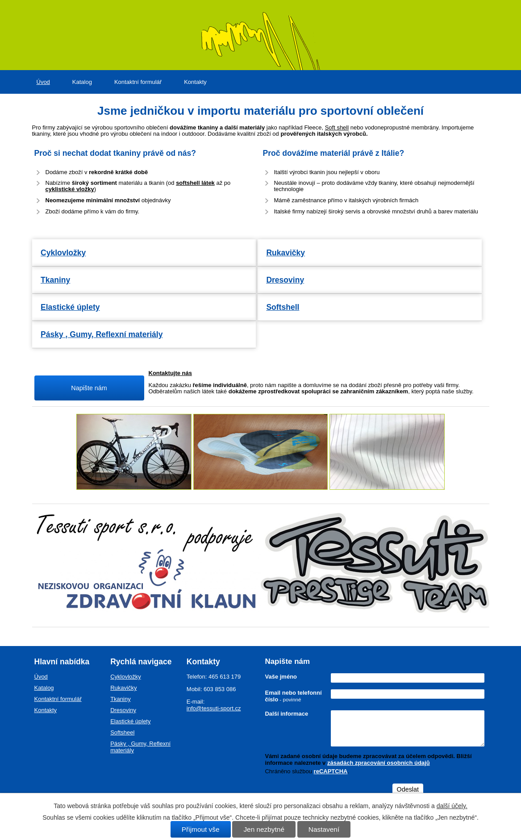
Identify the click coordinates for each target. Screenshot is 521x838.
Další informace (286, 713)
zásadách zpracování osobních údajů (378, 762)
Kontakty (195, 82)
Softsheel (122, 732)
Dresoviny (285, 279)
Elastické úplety (70, 307)
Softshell (282, 307)
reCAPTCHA (331, 771)
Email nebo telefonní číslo (293, 696)
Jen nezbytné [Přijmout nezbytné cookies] (263, 829)
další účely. (452, 805)
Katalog (82, 82)
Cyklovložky (63, 252)
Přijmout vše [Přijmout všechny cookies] (201, 829)
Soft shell (337, 127)
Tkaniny (55, 279)
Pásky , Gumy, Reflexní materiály (102, 334)
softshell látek (195, 182)
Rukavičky (285, 252)
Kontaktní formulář (138, 82)
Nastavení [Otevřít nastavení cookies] (323, 829)
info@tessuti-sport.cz (214, 708)
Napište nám (89, 388)
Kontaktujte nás (170, 373)
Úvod (43, 82)
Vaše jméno (281, 676)
